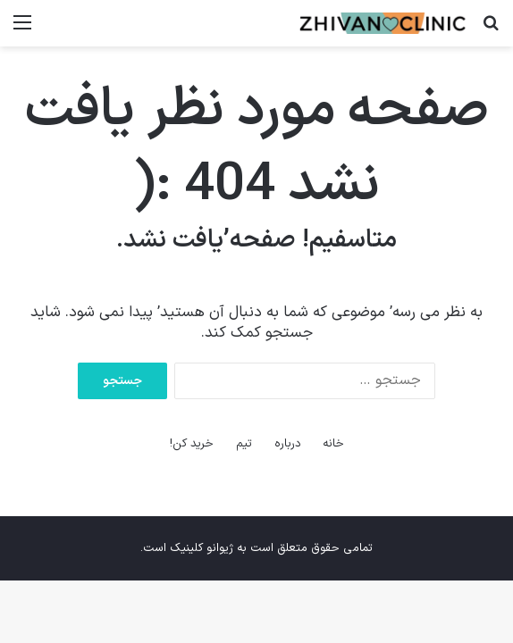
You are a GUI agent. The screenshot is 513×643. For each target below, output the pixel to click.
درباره (287, 444)
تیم (244, 444)
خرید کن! (192, 444)
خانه (333, 444)
